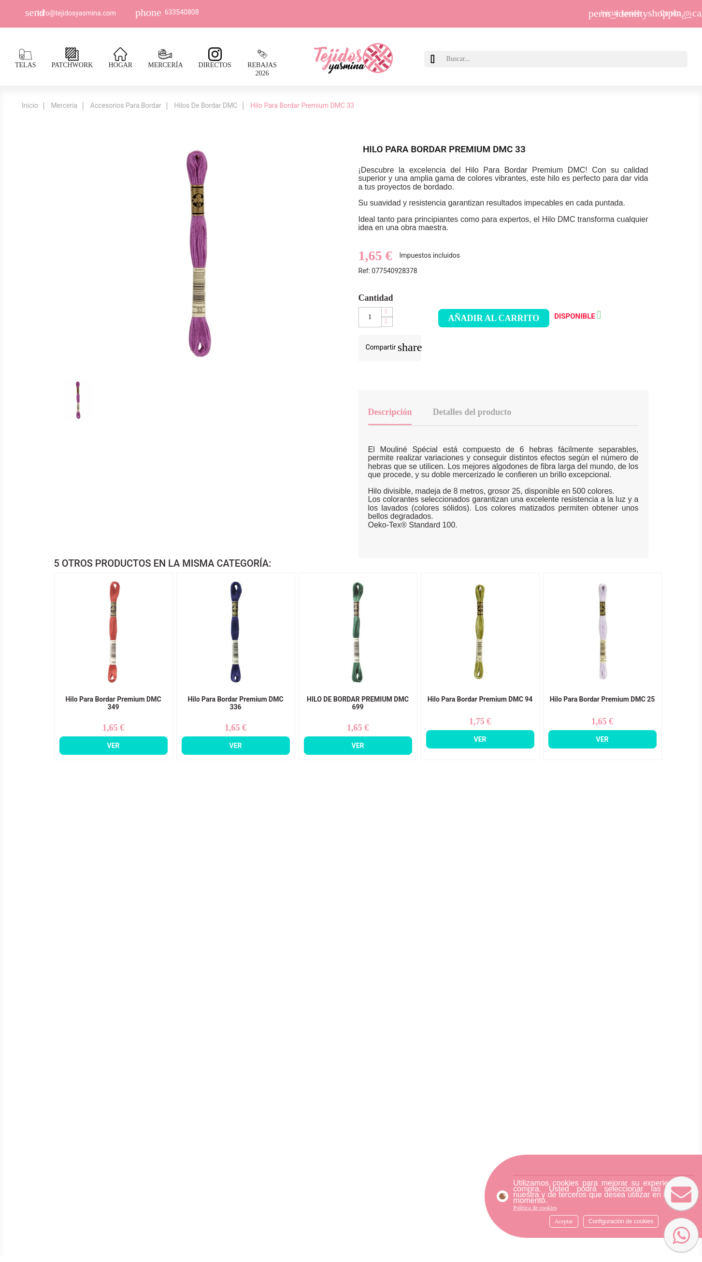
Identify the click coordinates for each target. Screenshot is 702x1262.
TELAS (25, 58)
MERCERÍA (165, 58)
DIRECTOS (215, 58)
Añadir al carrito (494, 318)
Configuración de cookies (621, 1221)
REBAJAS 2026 (262, 62)
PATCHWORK (72, 58)
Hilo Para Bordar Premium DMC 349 (113, 703)
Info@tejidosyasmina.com (77, 13)
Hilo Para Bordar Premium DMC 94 (480, 699)
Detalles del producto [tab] (472, 412)
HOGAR (120, 58)
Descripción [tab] (390, 412)
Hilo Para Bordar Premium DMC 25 (602, 699)
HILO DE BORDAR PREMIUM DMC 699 (358, 703)
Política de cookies (535, 1207)
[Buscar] (565, 59)
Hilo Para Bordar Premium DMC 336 (235, 703)
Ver (113, 745)
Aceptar (564, 1221)
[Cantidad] (370, 317)
